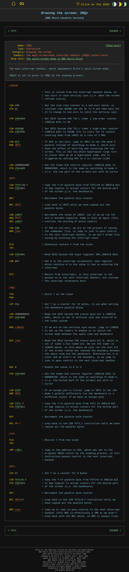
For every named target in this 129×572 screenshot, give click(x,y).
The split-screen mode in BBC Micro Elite (54, 59)
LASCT (18, 215)
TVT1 (13, 31)
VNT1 (18, 145)
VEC (18, 450)
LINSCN (19, 327)
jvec (18, 231)
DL (16, 109)
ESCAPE (114, 31)
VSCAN (19, 128)
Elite (92, 4)
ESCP (18, 390)
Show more (113, 45)
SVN (17, 228)
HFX (17, 142)
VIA (17, 118)
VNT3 (18, 205)
